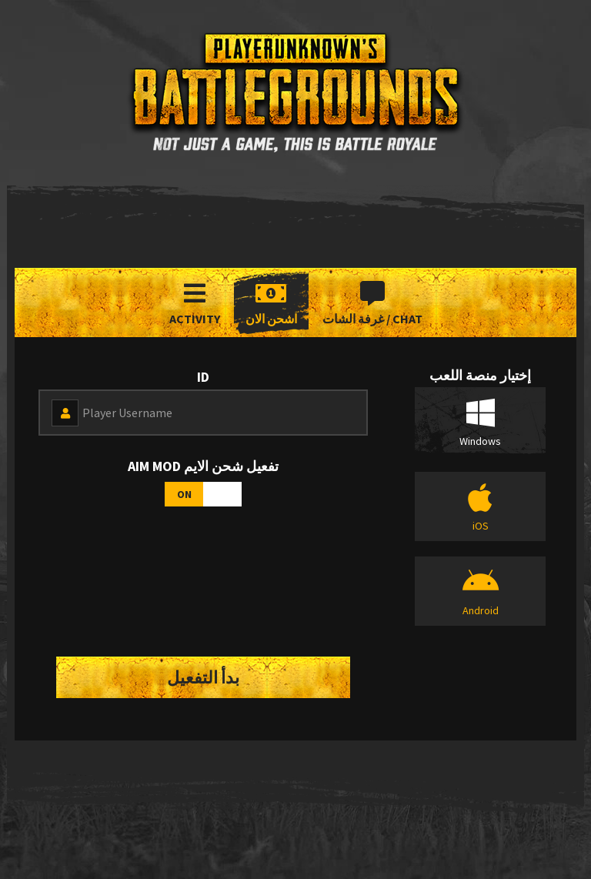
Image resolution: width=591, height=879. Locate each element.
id (203, 377)
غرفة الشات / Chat (372, 303)
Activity (194, 303)
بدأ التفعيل (203, 677)
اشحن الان (271, 303)
